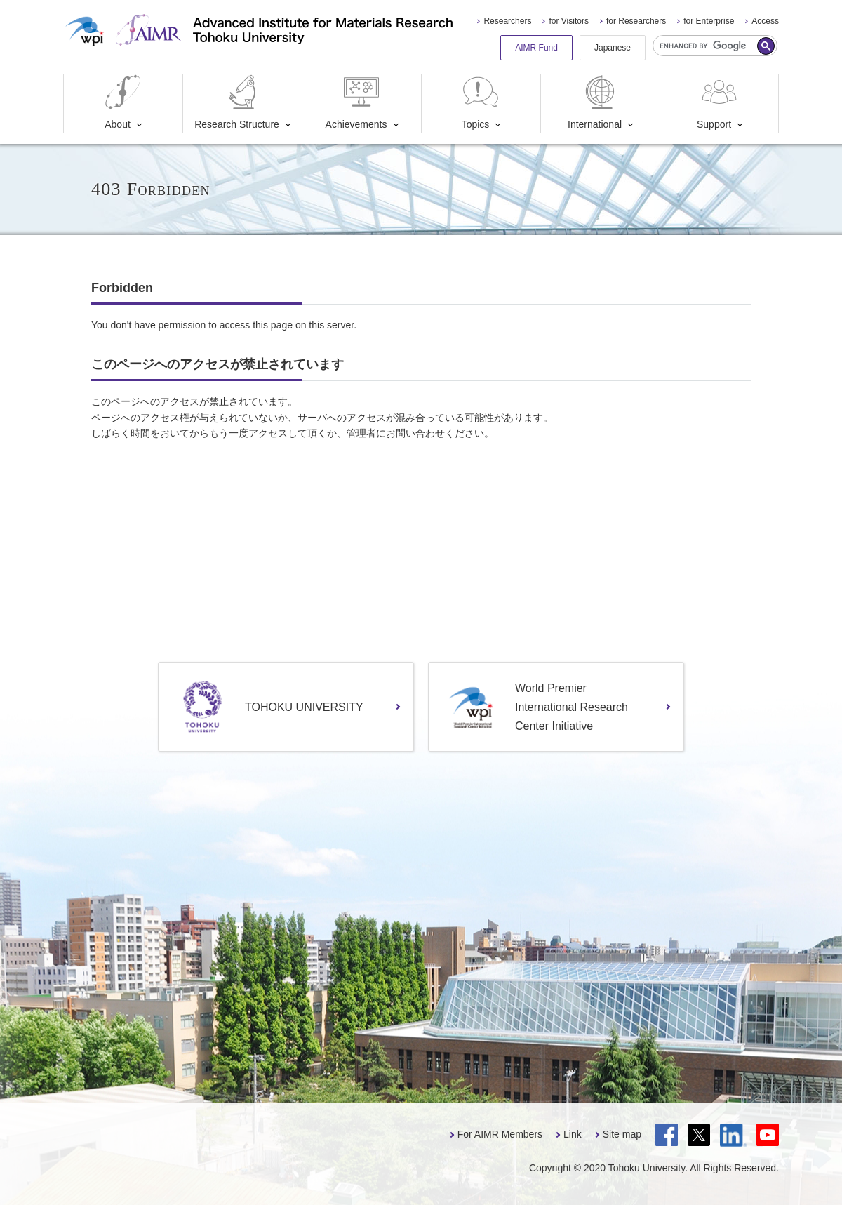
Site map (622, 1134)
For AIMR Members (499, 1134)
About (123, 102)
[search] (715, 45)
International (595, 102)
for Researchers (636, 21)
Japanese (612, 48)
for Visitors (568, 21)
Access (765, 21)
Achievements (356, 102)
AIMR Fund (536, 48)
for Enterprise (708, 21)
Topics (481, 102)
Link (572, 1134)
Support (718, 102)
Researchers (507, 21)
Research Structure (236, 102)
